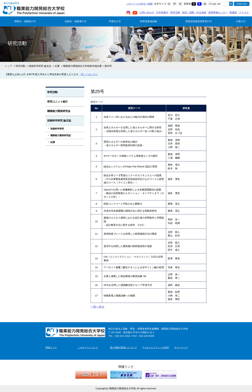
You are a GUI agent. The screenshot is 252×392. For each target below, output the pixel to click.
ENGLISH (241, 3)
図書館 (233, 12)
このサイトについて (88, 347)
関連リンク (51, 347)
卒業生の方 (115, 21)
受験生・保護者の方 (25, 21)
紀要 (57, 66)
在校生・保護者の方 (75, 21)
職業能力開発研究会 (58, 111)
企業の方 (241, 21)
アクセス (244, 12)
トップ (8, 66)
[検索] (218, 3)
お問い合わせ (147, 12)
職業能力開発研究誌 (60, 135)
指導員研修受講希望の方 (198, 21)
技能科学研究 (57, 128)
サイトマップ (181, 347)
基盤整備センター (218, 12)
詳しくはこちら (89, 74)
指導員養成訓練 (148, 21)
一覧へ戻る (97, 306)
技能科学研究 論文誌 (40, 66)
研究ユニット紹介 (57, 101)
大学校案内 (162, 12)
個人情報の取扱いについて (123, 347)
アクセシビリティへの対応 (155, 347)
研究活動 (175, 12)
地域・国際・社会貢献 (194, 12)
